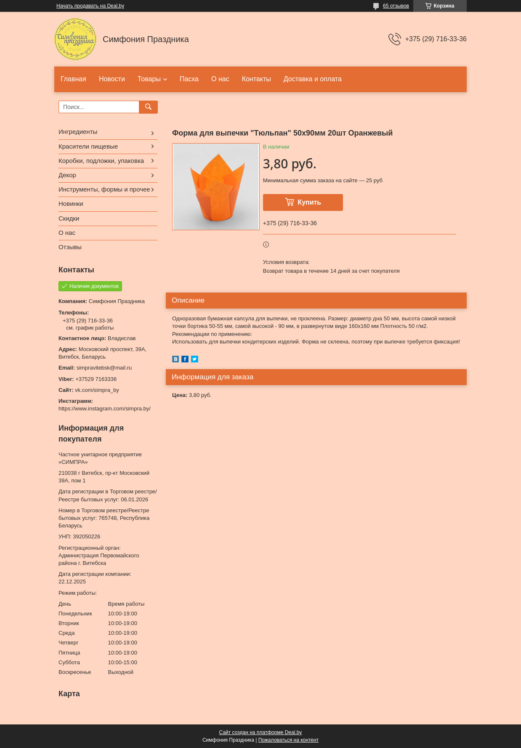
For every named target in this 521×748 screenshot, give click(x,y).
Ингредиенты (77, 131)
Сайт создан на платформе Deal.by (260, 732)
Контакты (256, 79)
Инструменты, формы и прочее (104, 189)
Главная (73, 79)
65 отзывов (396, 6)
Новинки (70, 203)
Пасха (189, 79)
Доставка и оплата (313, 79)
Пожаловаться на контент (288, 740)
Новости (112, 79)
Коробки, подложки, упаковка (101, 160)
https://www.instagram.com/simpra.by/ (104, 408)
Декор (67, 174)
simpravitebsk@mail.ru (104, 368)
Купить (309, 202)
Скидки (68, 218)
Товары (149, 79)
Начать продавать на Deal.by (90, 6)
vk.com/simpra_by (97, 390)
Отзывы (70, 246)
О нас (220, 79)
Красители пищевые (88, 146)
